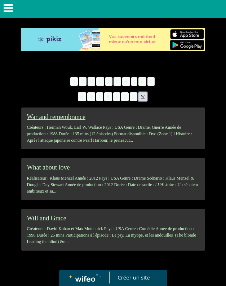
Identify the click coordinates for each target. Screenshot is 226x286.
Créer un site (134, 277)
